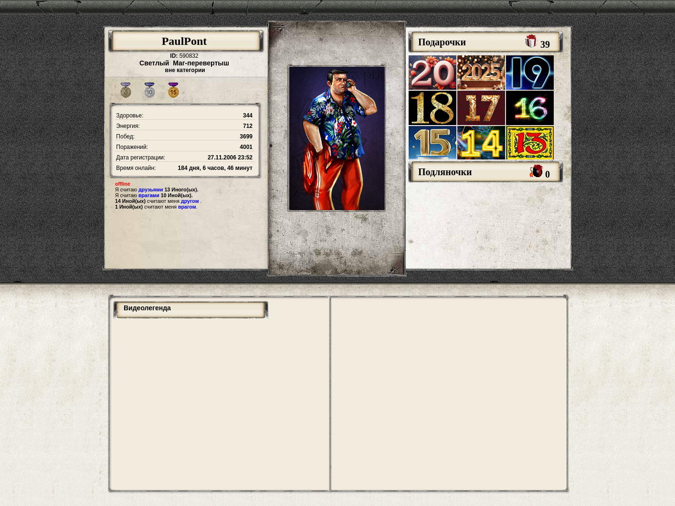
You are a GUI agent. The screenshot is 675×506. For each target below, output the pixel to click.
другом (190, 201)
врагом (187, 207)
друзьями (150, 189)
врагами (148, 195)
